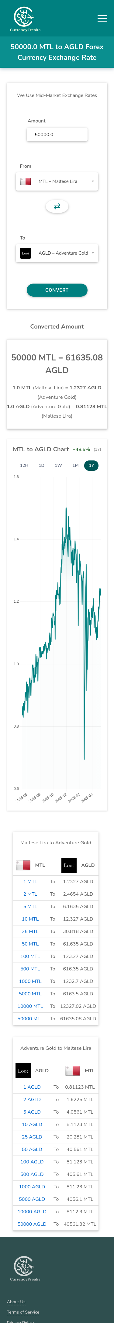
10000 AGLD (32, 1211)
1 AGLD (32, 1087)
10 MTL (30, 919)
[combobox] (57, 181)
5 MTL (30, 906)
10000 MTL (30, 1006)
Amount (37, 121)
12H (24, 465)
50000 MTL (30, 1018)
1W (58, 465)
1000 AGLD (32, 1186)
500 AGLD (32, 1174)
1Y (91, 465)
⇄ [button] (57, 206)
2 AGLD (32, 1099)
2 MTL (30, 894)
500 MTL (30, 969)
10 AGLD (32, 1124)
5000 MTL (30, 994)
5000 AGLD (32, 1199)
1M (75, 465)
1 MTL (30, 881)
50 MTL (30, 944)
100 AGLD (32, 1162)
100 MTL (30, 956)
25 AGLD (32, 1137)
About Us (16, 1302)
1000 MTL (30, 981)
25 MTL (30, 931)
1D (41, 465)
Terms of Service (23, 1312)
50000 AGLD (32, 1224)
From (25, 166)
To (22, 238)
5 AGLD (32, 1112)
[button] (102, 18)
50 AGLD (32, 1149)
